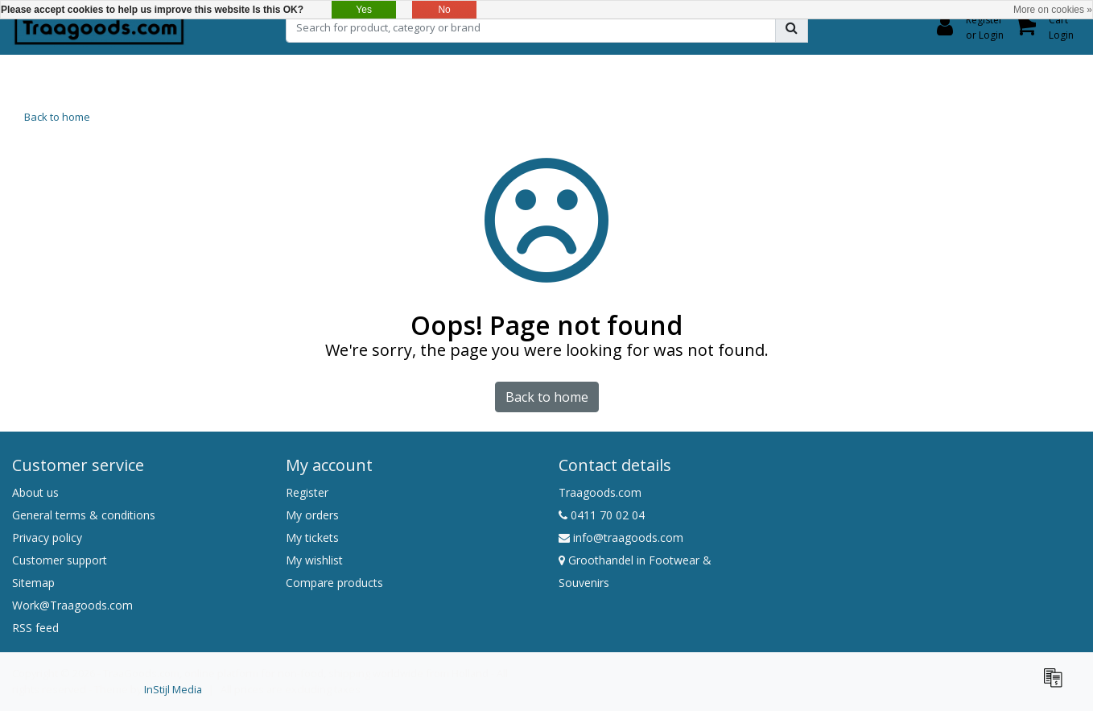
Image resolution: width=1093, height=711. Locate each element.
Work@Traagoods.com (72, 605)
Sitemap (33, 582)
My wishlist (314, 560)
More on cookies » (1052, 9)
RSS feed (35, 627)
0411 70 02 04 (602, 515)
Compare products (334, 582)
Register (307, 492)
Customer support (59, 560)
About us (35, 492)
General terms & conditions (83, 515)
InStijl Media (173, 689)
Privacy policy (47, 537)
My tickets (312, 537)
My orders (312, 515)
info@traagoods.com (621, 537)
